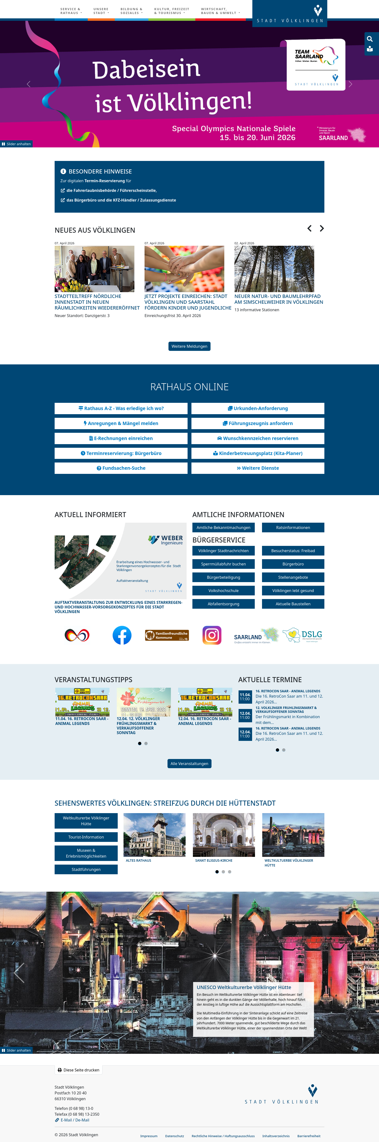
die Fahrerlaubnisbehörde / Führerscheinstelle (108, 190)
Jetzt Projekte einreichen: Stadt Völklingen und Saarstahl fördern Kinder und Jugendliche (188, 302)
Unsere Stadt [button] (101, 11)
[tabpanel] (82, 708)
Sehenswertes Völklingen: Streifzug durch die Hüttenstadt (165, 803)
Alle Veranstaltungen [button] (189, 763)
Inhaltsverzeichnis (276, 1136)
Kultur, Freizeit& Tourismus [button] (172, 11)
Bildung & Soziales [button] (132, 11)
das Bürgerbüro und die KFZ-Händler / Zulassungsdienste (118, 200)
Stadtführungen (86, 869)
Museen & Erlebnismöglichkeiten (86, 853)
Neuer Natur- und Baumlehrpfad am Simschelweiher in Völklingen (278, 299)
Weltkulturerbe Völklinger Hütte (86, 820)
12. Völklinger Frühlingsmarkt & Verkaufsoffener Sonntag (286, 709)
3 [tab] (230, 872)
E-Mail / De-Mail (72, 1120)
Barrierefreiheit (309, 1136)
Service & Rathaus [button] (70, 11)
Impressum (149, 1136)
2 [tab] (146, 744)
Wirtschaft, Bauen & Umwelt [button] (219, 11)
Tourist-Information (86, 837)
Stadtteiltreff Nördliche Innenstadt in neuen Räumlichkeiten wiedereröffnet (97, 302)
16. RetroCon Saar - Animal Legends (288, 691)
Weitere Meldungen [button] (189, 346)
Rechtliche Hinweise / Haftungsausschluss (223, 1136)
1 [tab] (140, 744)
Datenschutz (174, 1136)
